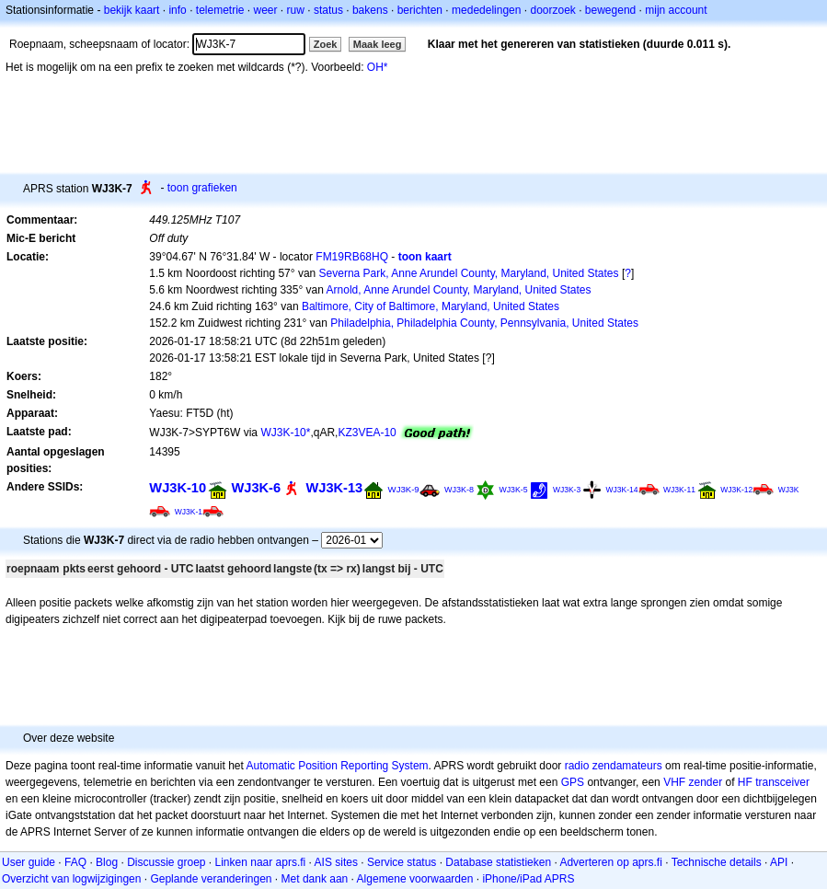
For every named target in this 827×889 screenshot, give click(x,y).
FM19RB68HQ (352, 256)
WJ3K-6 (256, 487)
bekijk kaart (132, 10)
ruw (295, 10)
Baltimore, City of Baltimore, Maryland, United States (430, 306)
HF (745, 782)
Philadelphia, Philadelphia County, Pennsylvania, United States (484, 323)
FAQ (75, 862)
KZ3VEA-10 (367, 432)
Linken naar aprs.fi (260, 862)
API (778, 862)
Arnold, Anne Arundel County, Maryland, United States (459, 289)
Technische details (717, 862)
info (177, 10)
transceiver (782, 782)
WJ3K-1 (188, 511)
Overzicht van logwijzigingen (71, 878)
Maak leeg (377, 44)
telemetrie (220, 10)
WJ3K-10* (285, 432)
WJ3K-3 (566, 489)
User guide (28, 862)
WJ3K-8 (459, 489)
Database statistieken (498, 862)
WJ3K (788, 489)
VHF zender (692, 782)
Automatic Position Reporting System (337, 765)
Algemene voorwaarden (415, 878)
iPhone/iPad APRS (528, 878)
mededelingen (486, 10)
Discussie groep (166, 862)
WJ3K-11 (679, 489)
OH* (377, 67)
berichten (419, 10)
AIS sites (336, 862)
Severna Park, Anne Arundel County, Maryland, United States (469, 273)
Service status (401, 862)
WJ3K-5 (513, 489)
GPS (572, 782)
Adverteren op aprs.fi (610, 862)
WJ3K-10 (177, 487)
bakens (370, 10)
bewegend (610, 10)
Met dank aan (315, 878)
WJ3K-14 (622, 489)
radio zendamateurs (613, 765)
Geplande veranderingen (210, 878)
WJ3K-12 (736, 489)
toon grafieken (202, 187)
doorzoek (552, 10)
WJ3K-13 (333, 487)
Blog (107, 862)
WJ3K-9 (403, 489)
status (328, 10)
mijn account (675, 10)
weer (266, 10)
